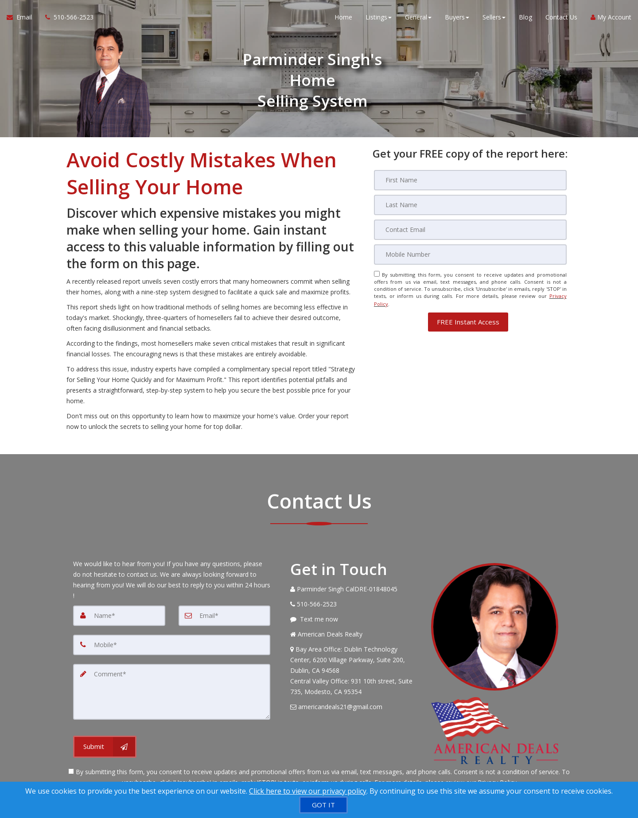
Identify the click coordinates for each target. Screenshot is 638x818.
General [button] (418, 17)
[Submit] (104, 747)
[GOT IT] (323, 805)
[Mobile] (470, 254)
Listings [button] (379, 17)
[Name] (119, 616)
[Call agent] (66, 18)
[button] (468, 320)
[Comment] (171, 692)
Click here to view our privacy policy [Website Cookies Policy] (307, 791)
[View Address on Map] (354, 670)
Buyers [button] (457, 17)
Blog (525, 17)
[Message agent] (354, 619)
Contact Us (561, 17)
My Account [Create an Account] (611, 17)
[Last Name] (470, 205)
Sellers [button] (494, 17)
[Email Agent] (23, 18)
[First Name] (470, 180)
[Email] (470, 230)
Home (343, 17)
